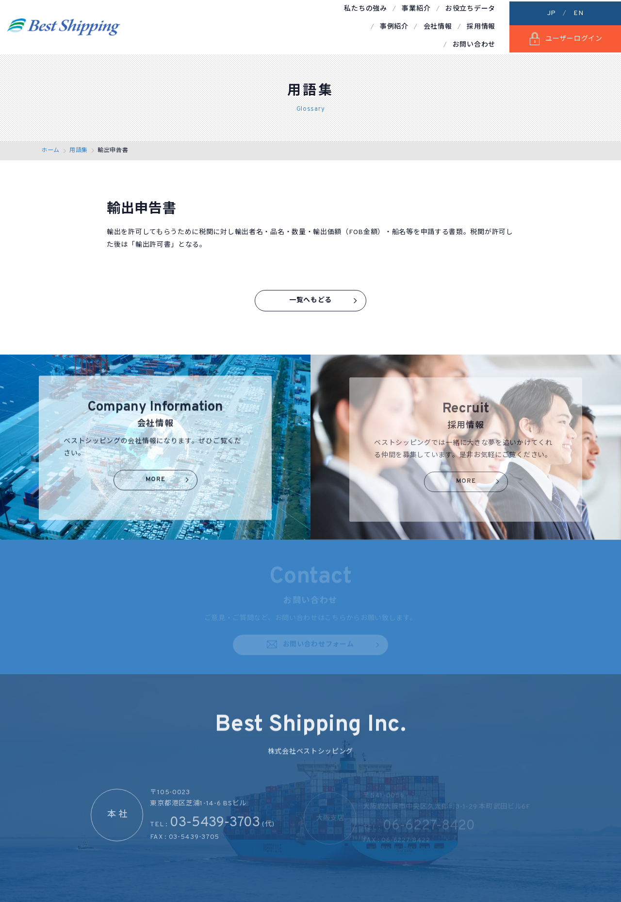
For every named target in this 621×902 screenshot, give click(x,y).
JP (551, 12)
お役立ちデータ (287, 25)
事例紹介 (340, 25)
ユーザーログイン (565, 37)
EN (578, 12)
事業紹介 (233, 25)
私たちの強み (184, 25)
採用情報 (424, 25)
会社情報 (382, 25)
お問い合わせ (474, 25)
